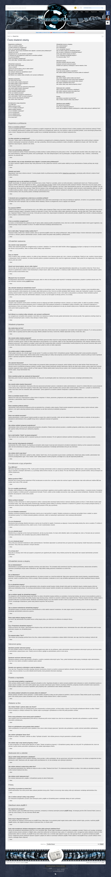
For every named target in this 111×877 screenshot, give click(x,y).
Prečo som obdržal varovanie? (16, 93)
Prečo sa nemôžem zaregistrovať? (17, 58)
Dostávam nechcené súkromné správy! (66, 64)
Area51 (10, 822)
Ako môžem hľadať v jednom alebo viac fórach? (68, 77)
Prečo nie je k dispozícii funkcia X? (65, 106)
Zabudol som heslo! (13, 52)
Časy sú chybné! (12, 67)
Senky (58, 869)
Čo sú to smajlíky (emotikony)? (16, 107)
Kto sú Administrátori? (61, 46)
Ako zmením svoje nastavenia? (16, 65)
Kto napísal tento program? (63, 105)
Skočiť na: (43, 844)
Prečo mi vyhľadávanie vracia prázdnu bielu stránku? (69, 81)
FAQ (82, 11)
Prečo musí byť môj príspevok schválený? (18, 97)
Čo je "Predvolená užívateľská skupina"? (66, 55)
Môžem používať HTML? (14, 106)
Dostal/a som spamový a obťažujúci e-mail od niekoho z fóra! (71, 65)
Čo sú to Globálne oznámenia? (16, 111)
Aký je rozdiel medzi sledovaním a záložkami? (67, 89)
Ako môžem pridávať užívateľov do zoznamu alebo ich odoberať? (72, 72)
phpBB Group (30, 281)
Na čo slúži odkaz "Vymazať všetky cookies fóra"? (20, 60)
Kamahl (62, 869)
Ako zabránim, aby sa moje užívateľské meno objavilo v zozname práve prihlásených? (29, 50)
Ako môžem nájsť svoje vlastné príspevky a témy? (68, 84)
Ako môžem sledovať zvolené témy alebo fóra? (68, 91)
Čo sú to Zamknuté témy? (14, 115)
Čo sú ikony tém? (12, 117)
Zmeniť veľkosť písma (102, 36)
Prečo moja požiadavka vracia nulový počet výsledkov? (70, 79)
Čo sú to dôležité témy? (14, 114)
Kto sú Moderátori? (61, 47)
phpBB (50, 868)
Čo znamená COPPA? (14, 57)
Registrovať (94, 11)
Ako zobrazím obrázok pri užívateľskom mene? (20, 71)
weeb (26, 862)
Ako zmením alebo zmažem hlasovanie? (18, 88)
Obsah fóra (15, 36)
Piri (103, 862)
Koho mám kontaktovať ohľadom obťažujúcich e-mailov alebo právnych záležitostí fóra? (78, 108)
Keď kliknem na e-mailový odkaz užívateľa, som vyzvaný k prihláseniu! (26, 75)
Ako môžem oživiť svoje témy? (16, 99)
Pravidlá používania (50, 866)
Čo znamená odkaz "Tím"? (63, 57)
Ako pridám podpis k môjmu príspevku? (18, 83)
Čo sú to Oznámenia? (13, 112)
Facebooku (71, 32)
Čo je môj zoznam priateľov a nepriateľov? (67, 71)
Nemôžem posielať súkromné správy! (65, 62)
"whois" (31, 832)
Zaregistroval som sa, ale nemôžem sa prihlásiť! (20, 53)
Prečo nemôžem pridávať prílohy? (16, 91)
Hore (11, 134)
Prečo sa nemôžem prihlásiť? (15, 46)
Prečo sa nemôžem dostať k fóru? (16, 89)
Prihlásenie (102, 11)
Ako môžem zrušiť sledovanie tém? (65, 92)
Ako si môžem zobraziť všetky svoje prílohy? (67, 99)
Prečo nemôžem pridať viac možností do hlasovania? (21, 86)
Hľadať (87, 11)
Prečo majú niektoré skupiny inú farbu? (66, 53)
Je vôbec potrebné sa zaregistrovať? (17, 47)
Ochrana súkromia (60, 866)
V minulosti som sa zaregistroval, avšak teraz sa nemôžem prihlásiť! (25, 55)
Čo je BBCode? (12, 104)
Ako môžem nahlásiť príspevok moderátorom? (20, 94)
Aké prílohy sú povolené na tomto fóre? (66, 98)
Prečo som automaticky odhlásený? (17, 49)
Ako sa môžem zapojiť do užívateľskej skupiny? (68, 50)
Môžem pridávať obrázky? (14, 109)
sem (38, 812)
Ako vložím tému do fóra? (14, 80)
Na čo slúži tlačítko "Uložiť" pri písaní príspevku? (20, 96)
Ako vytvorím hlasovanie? (14, 85)
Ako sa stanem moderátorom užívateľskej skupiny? (69, 52)
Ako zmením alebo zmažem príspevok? (18, 82)
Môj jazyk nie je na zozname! (15, 70)
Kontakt (76, 11)
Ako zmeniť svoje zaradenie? (15, 73)
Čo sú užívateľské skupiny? (63, 49)
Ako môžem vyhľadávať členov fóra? (65, 82)
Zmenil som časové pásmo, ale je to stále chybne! (20, 68)
